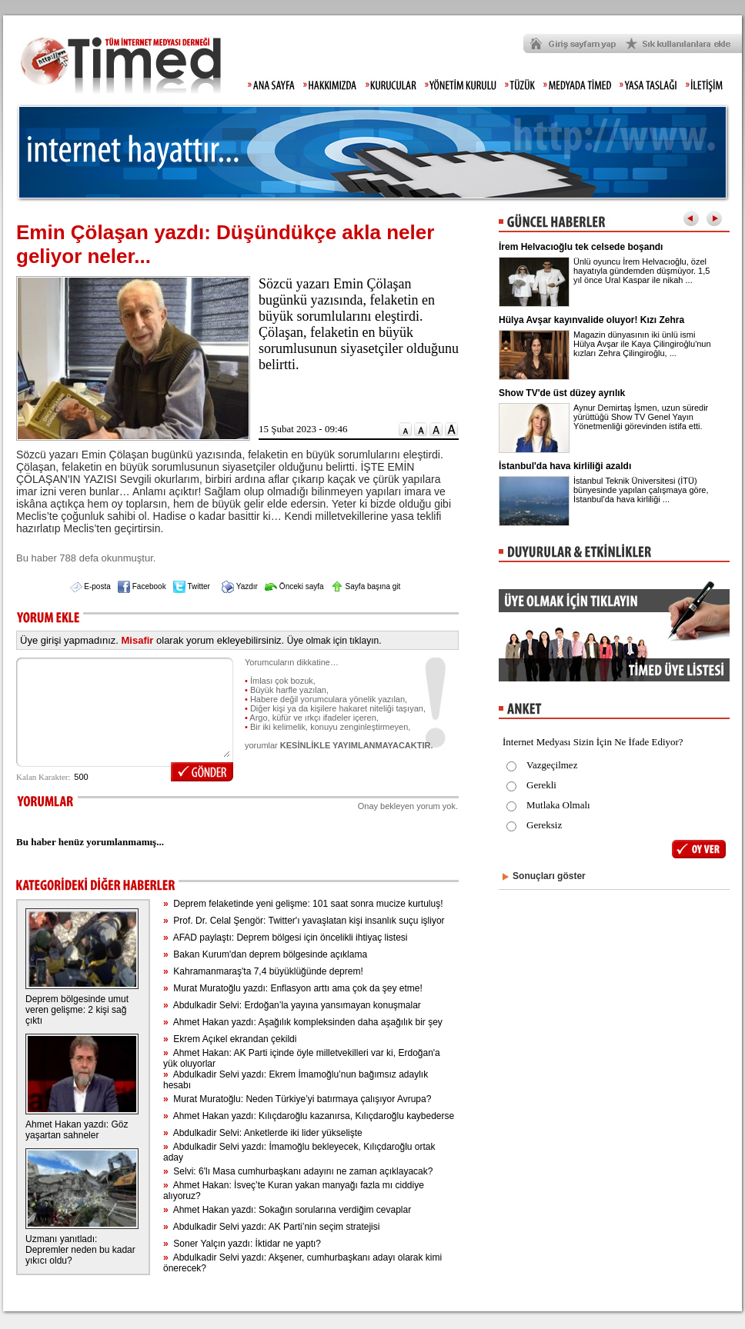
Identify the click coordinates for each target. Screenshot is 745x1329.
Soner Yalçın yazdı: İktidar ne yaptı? (242, 1243)
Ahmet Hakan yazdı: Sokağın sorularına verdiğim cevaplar (287, 1209)
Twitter (191, 586)
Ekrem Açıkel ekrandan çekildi (229, 1039)
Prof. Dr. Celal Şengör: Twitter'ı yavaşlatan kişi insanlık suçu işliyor (304, 920)
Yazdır (240, 586)
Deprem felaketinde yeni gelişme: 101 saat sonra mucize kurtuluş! (303, 903)
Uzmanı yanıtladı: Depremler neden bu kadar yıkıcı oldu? (80, 1250)
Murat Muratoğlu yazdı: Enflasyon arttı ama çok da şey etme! (293, 988)
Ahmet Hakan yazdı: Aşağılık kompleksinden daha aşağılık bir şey (303, 1022)
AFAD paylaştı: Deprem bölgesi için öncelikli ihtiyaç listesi (285, 937)
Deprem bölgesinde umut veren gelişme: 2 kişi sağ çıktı (77, 1010)
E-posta (90, 586)
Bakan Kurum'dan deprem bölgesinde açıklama (265, 954)
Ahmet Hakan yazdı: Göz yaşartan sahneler (76, 1130)
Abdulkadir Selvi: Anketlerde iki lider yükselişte (262, 1132)
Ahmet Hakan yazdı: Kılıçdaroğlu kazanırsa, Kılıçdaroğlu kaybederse (308, 1116)
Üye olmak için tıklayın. (334, 640)
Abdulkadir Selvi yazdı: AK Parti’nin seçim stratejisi (271, 1226)
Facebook (142, 586)
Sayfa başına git (366, 586)
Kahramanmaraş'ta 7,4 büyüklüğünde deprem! (263, 971)
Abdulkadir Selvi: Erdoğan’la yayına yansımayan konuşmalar (292, 1005)
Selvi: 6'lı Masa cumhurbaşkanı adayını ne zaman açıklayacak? (298, 1171)
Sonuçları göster (549, 876)
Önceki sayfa (294, 586)
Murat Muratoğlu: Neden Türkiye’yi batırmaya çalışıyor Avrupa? (297, 1099)
